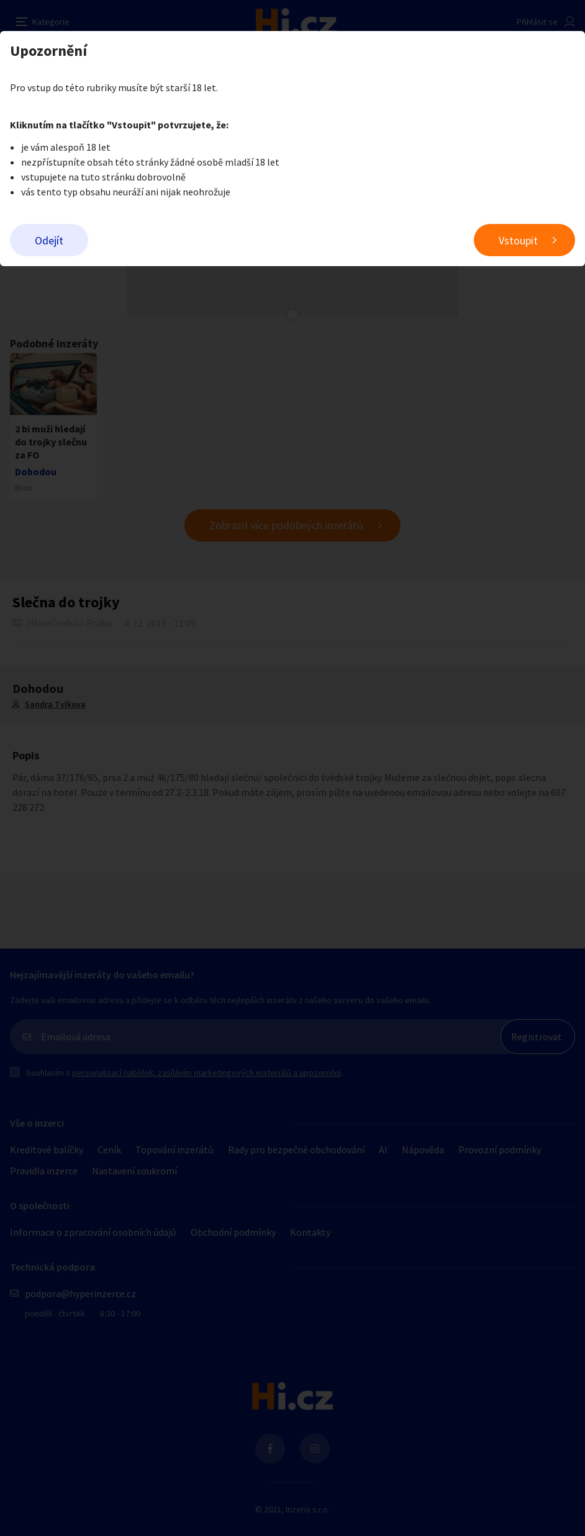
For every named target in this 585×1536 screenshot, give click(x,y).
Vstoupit (518, 240)
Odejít (49, 240)
